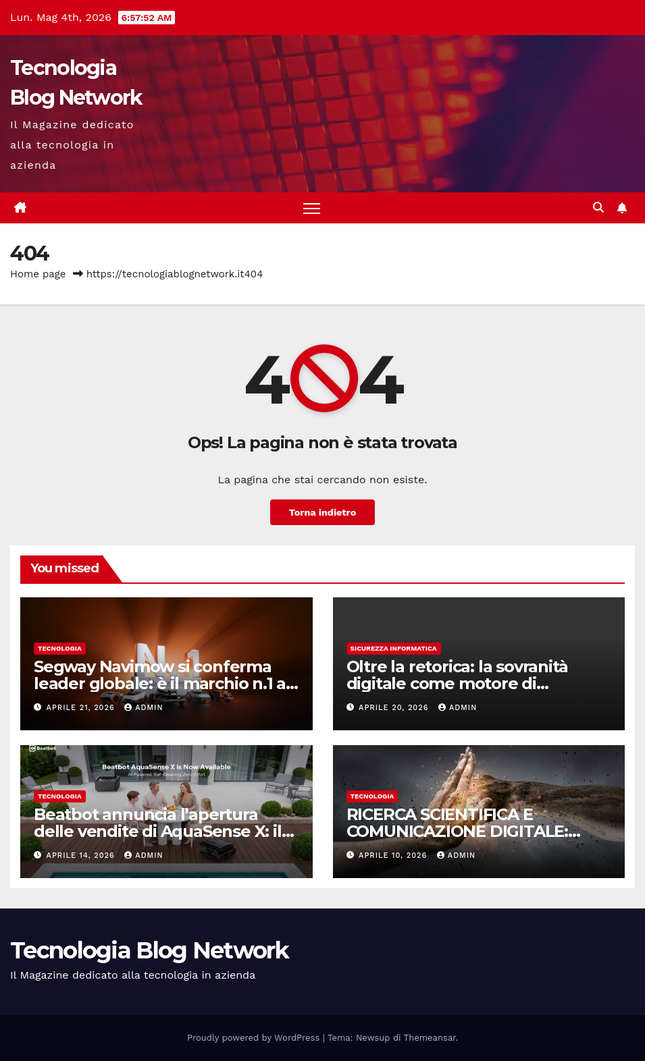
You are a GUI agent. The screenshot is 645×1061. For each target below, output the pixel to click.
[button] (598, 207)
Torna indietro (323, 512)
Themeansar (430, 1038)
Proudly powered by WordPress (255, 1038)
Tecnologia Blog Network (149, 950)
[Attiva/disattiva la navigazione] (311, 208)
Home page (38, 274)
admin (143, 707)
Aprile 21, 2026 (82, 707)
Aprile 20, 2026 (395, 707)
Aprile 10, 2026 (394, 855)
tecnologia (60, 648)
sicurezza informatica (394, 648)
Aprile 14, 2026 (82, 855)
